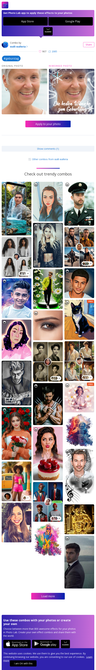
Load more (48, 596)
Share (89, 44)
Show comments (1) (48, 148)
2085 (53, 51)
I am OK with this (23, 663)
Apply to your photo (48, 124)
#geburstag (11, 58)
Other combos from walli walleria (48, 159)
